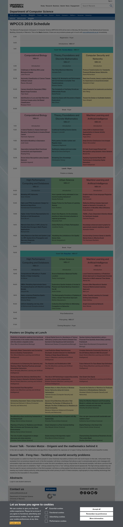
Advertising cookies (55, 517)
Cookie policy (15, 523)
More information (96, 518)
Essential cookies (54, 508)
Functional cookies (54, 512)
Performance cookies (55, 521)
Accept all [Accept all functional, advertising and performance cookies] (96, 509)
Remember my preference (96, 514)
